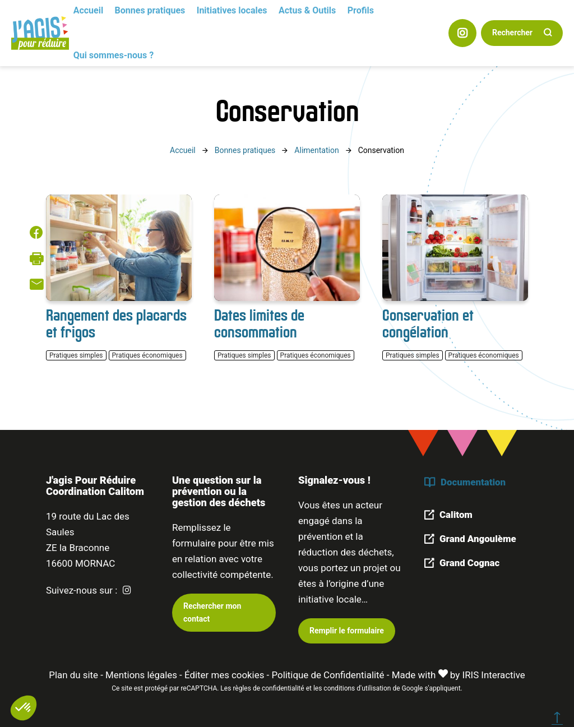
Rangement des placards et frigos (116, 323)
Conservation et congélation (428, 323)
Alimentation (316, 150)
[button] (23, 707)
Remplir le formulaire (346, 630)
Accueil (183, 150)
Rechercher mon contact (212, 611)
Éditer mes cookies (224, 674)
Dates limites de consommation (259, 323)
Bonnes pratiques (245, 150)
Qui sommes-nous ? (113, 55)
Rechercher (512, 33)
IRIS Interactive (494, 674)
